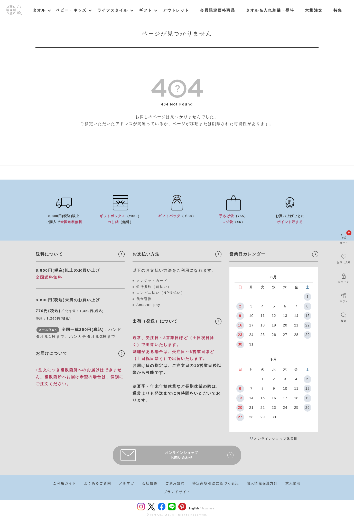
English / (195, 508)
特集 (337, 10)
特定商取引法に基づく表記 (215, 483)
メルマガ (126, 483)
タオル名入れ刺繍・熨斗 (270, 10)
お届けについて (51, 353)
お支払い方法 (146, 254)
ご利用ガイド (64, 483)
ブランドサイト (177, 492)
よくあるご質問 (97, 483)
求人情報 (293, 483)
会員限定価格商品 (217, 10)
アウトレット (176, 10)
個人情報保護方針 (262, 483)
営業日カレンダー (247, 254)
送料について (49, 254)
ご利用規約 (175, 483)
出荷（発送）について (155, 321)
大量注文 (313, 10)
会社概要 (149, 483)
